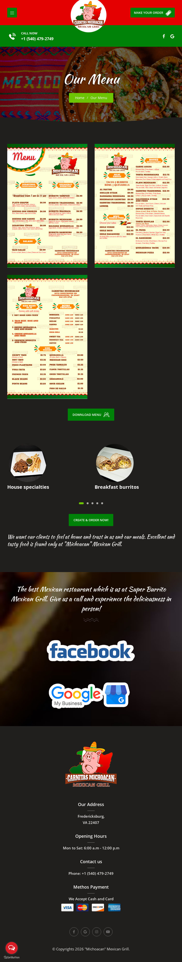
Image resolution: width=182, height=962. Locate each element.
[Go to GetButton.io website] (11, 957)
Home (79, 97)
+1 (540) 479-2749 (39, 39)
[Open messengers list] (12, 948)
